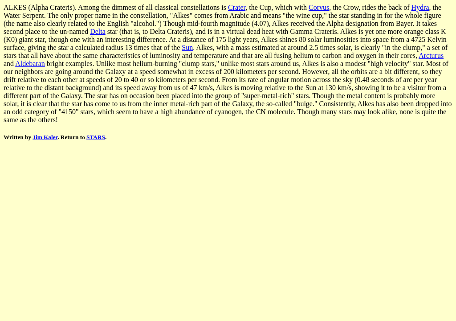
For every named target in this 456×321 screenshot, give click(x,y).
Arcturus (431, 55)
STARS (95, 137)
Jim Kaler (45, 137)
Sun (187, 47)
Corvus (319, 7)
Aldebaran (30, 63)
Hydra (420, 7)
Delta (98, 31)
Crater (236, 7)
